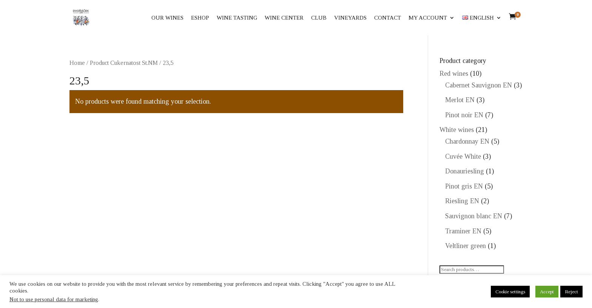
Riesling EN (462, 201)
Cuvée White (463, 156)
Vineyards (350, 18)
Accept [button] (547, 291)
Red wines (453, 73)
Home (77, 62)
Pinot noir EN (464, 115)
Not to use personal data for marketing (53, 299)
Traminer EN (463, 231)
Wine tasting (237, 18)
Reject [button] (571, 291)
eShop (200, 18)
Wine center (284, 18)
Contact (387, 18)
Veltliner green (465, 246)
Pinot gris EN (464, 186)
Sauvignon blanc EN (473, 216)
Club (319, 18)
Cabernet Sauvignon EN (478, 85)
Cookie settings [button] (510, 291)
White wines (456, 129)
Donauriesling (464, 171)
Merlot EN (460, 100)
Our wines (167, 18)
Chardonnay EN (467, 141)
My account (428, 18)
